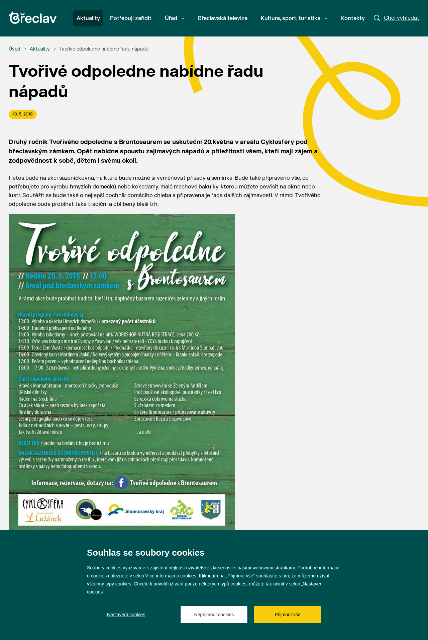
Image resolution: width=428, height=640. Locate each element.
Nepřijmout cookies (214, 614)
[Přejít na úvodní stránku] (33, 17)
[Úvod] (14, 49)
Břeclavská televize (222, 18)
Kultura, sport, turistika (294, 18)
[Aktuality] (40, 49)
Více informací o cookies (170, 575)
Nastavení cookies (126, 614)
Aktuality (88, 18)
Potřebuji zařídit (130, 18)
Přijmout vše (287, 614)
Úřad (175, 18)
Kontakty (353, 18)
